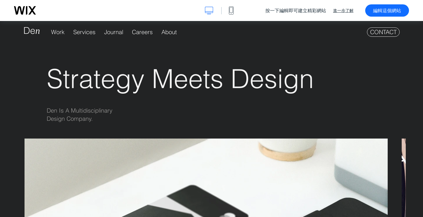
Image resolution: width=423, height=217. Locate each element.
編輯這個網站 (387, 10)
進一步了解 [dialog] (343, 10)
